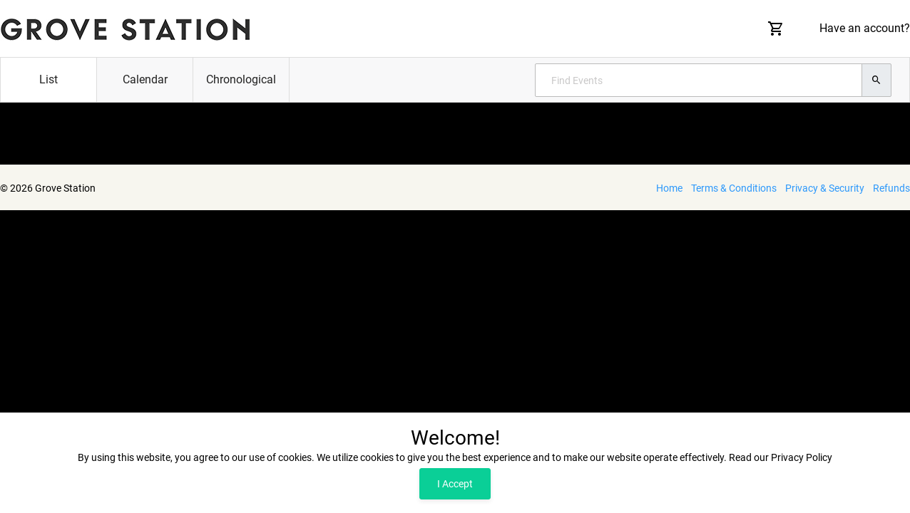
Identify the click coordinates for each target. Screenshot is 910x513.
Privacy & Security (824, 188)
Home (669, 188)
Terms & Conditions (734, 188)
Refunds (891, 188)
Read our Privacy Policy (780, 457)
